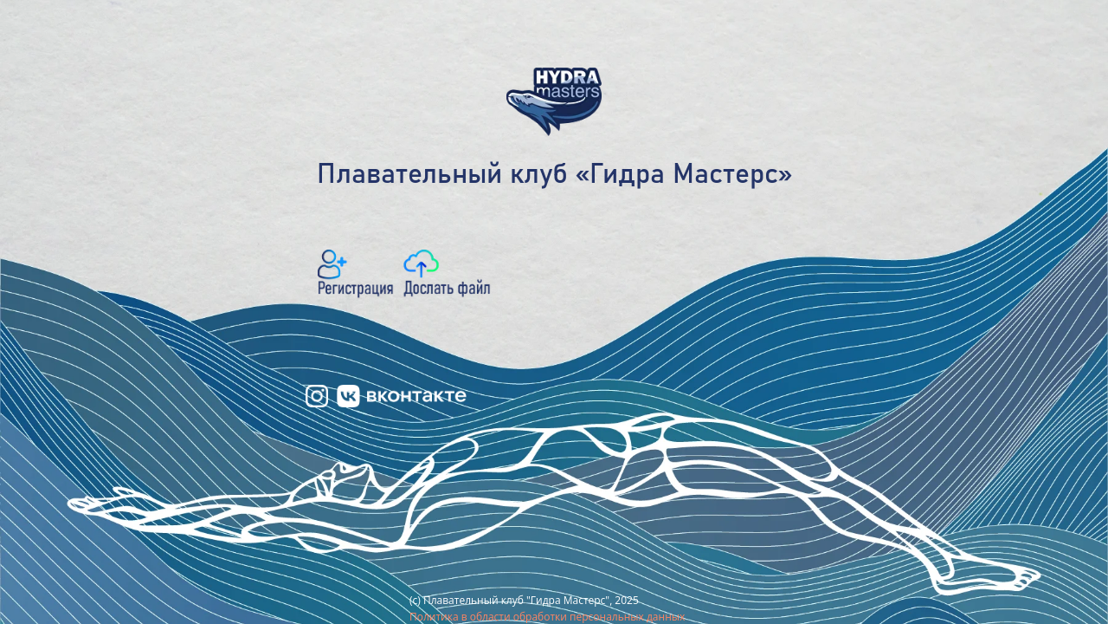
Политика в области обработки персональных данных (547, 616)
